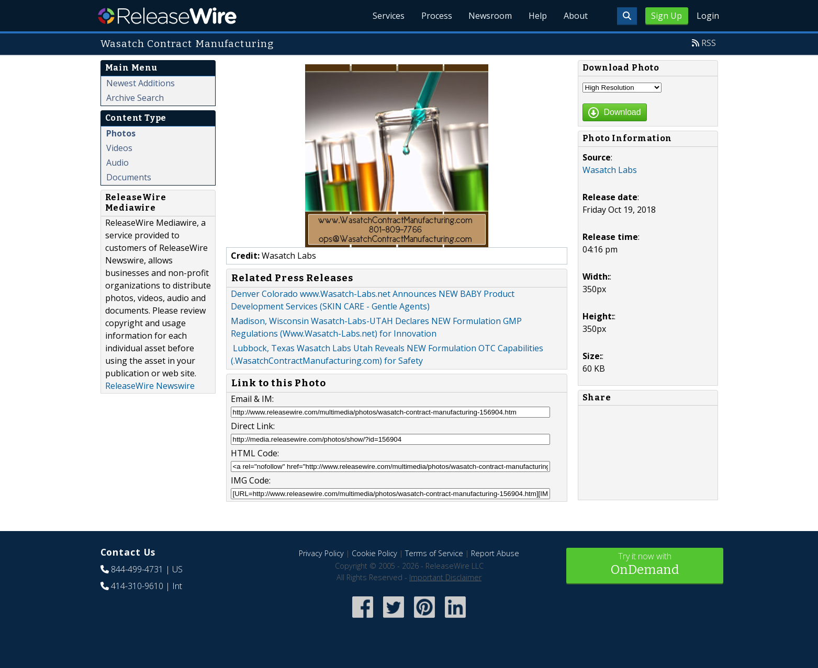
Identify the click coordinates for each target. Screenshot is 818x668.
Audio (117, 162)
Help (538, 15)
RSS (708, 43)
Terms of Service (434, 553)
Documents (128, 177)
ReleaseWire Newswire (150, 385)
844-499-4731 (137, 569)
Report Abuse (495, 553)
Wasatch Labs (609, 170)
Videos (119, 148)
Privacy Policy (321, 553)
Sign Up (666, 15)
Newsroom (490, 15)
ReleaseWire (167, 15)
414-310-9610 (137, 586)
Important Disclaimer (445, 577)
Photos (121, 133)
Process (436, 15)
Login (708, 15)
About (576, 15)
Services (388, 15)
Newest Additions (140, 83)
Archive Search (135, 97)
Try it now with (644, 564)
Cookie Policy (374, 553)
